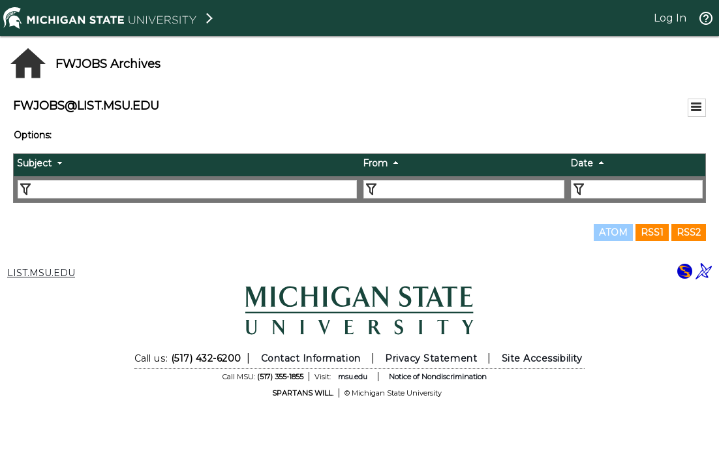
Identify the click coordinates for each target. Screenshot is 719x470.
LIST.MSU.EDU (41, 273)
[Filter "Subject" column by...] (187, 189)
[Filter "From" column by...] (463, 189)
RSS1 (652, 232)
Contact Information (311, 358)
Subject (34, 163)
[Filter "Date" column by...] (637, 189)
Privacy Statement (431, 358)
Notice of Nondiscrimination (438, 376)
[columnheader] (187, 165)
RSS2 (689, 232)
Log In (670, 18)
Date (581, 163)
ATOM (613, 232)
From (375, 163)
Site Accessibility (542, 358)
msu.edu (352, 376)
